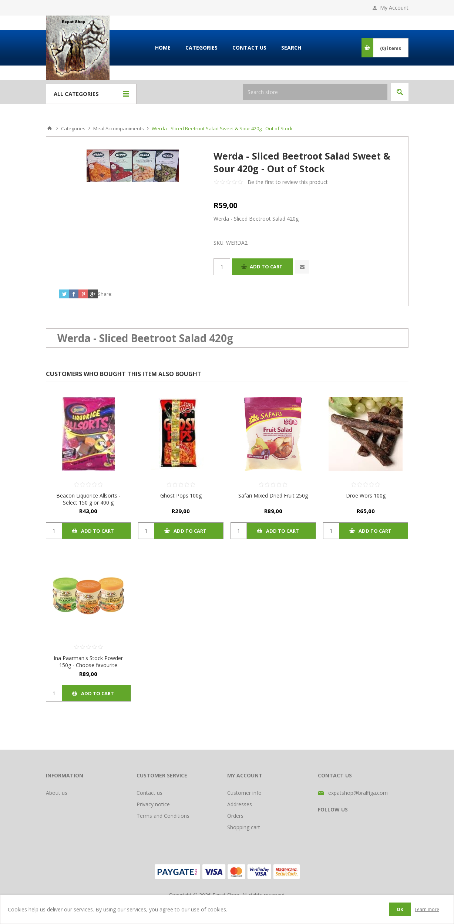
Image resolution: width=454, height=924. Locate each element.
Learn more (427, 909)
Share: (105, 294)
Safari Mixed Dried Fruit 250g (273, 495)
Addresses (239, 804)
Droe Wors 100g (366, 495)
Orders (235, 815)
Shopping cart (243, 827)
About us (56, 792)
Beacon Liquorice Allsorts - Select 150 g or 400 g (88, 499)
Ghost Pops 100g (181, 495)
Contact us (149, 792)
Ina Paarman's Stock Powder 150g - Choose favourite (88, 661)
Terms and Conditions (163, 815)
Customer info (244, 792)
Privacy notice (153, 804)
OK (400, 909)
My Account (394, 7)
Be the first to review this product (288, 181)
